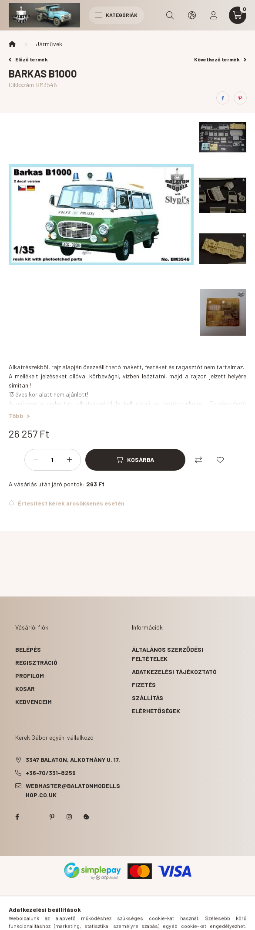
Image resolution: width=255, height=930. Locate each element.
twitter (34, 817)
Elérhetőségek (156, 710)
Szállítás (147, 697)
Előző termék (28, 59)
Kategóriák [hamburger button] (116, 15)
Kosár (25, 688)
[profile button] (213, 15)
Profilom (29, 675)
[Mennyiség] (52, 459)
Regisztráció (36, 662)
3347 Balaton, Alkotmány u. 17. (73, 759)
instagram (69, 817)
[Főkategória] (12, 44)
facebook (17, 817)
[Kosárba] (135, 460)
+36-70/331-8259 (51, 772)
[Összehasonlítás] (198, 459)
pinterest (51, 817)
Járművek (49, 43)
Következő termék (220, 59)
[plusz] (69, 459)
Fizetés (144, 684)
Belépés (28, 649)
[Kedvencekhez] (220, 459)
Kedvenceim (33, 701)
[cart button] (237, 15)
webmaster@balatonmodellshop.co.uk (73, 790)
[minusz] (35, 459)
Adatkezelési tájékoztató (174, 671)
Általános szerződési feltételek (167, 654)
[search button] (170, 15)
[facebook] (222, 97)
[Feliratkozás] (66, 503)
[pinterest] (240, 97)
